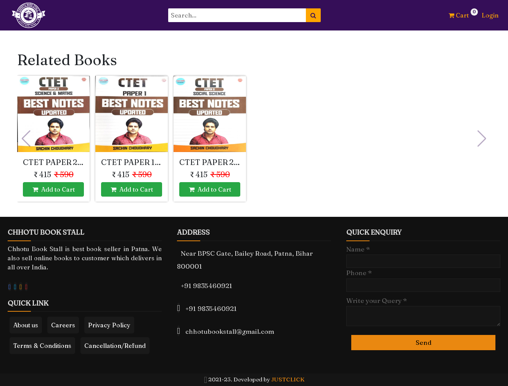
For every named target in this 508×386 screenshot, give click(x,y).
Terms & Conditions (42, 345)
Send (423, 342)
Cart (459, 15)
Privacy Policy (109, 325)
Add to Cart (53, 189)
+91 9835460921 (206, 286)
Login (490, 15)
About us (25, 325)
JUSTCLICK (287, 379)
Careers (63, 325)
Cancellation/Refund (115, 345)
